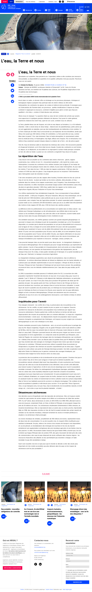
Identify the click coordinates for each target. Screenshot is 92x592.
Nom (67, 564)
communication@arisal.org (41, 552)
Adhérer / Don (52, 1)
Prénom (68, 559)
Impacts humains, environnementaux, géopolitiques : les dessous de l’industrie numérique (56, 514)
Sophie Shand (49, 589)
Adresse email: (69, 553)
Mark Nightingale (67, 589)
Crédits (22, 589)
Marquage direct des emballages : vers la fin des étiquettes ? (79, 511)
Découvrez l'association (12, 568)
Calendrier (42, 1)
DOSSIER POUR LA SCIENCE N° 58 (55, 85)
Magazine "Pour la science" (23, 54)
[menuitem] (4, 1)
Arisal (4, 1)
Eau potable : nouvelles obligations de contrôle (10, 510)
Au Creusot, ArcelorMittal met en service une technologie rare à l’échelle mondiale (34, 512)
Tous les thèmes (30, 1)
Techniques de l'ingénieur (8, 505)
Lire (3, 516)
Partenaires (19, 1)
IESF (11, 1)
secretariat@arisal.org (39, 547)
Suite (87, 7)
